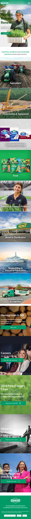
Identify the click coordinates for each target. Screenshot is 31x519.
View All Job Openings (12, 360)
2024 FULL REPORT (13, 403)
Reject (25, 515)
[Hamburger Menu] (29, 3)
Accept (19, 515)
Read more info (13, 481)
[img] (15, 23)
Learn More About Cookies (10, 515)
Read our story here (13, 440)
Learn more (6, 33)
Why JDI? (13, 327)
